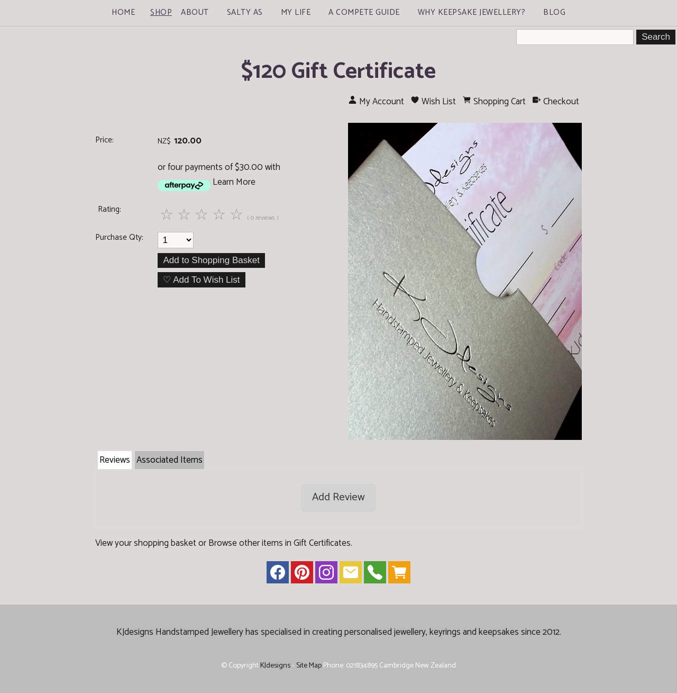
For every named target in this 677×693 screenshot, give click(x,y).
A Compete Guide (364, 12)
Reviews (114, 460)
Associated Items (169, 460)
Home (123, 12)
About (195, 12)
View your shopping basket (145, 543)
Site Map (309, 665)
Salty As (245, 12)
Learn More (234, 182)
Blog (554, 12)
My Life (296, 12)
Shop (161, 12)
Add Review (338, 497)
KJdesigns (275, 665)
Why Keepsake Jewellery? (472, 12)
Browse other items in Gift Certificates (279, 543)
